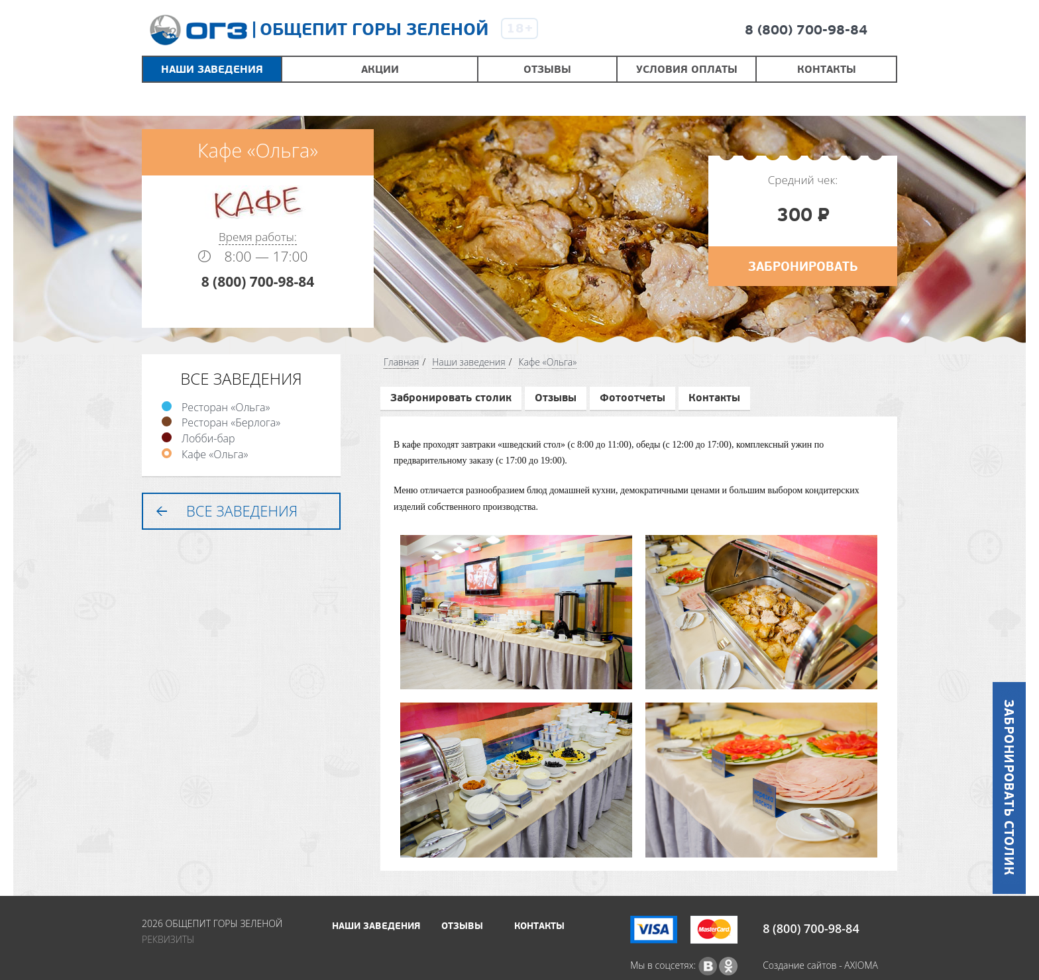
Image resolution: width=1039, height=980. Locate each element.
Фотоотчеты (632, 398)
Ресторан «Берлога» (231, 422)
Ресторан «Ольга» (226, 407)
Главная (401, 362)
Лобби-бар (208, 438)
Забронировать (803, 267)
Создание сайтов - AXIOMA (820, 965)
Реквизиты (168, 939)
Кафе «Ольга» (215, 454)
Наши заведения (469, 362)
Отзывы (555, 398)
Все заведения (242, 510)
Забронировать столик (451, 398)
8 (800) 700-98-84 (806, 30)
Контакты (714, 398)
